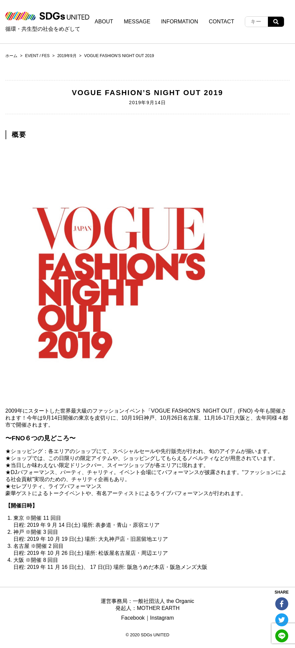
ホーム (11, 55)
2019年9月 (66, 55)
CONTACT (221, 21)
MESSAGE (137, 21)
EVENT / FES (37, 55)
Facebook (132, 618)
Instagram (162, 618)
